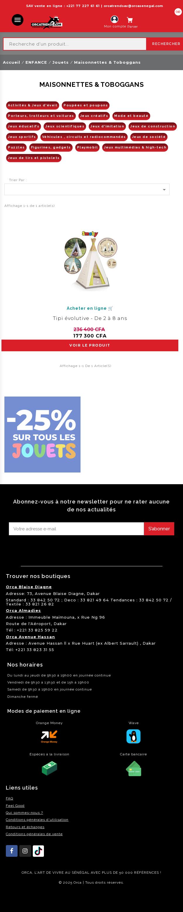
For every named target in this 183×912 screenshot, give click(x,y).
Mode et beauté (131, 116)
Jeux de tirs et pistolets (34, 158)
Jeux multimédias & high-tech (135, 147)
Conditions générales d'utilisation (37, 820)
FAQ (9, 798)
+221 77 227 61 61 (83, 6)
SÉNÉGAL (81, 873)
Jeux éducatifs (23, 126)
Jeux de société (149, 137)
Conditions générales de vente (34, 834)
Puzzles (16, 147)
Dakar (93, 593)
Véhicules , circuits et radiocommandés (84, 137)
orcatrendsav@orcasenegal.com (133, 6)
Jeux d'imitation (107, 126)
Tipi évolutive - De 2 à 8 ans (90, 318)
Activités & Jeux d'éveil (32, 105)
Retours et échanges (25, 827)
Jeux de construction (152, 126)
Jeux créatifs (94, 116)
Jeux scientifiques (64, 126)
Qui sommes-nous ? (24, 813)
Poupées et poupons (86, 105)
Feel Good (15, 806)
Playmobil (87, 147)
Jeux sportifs (22, 137)
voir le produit (89, 345)
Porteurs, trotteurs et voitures (41, 116)
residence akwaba (20, 898)
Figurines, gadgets (51, 147)
